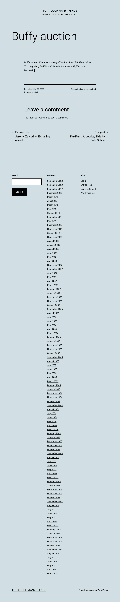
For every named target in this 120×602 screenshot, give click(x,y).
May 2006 (51, 325)
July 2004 (51, 413)
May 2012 (51, 209)
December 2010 (54, 225)
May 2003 (51, 469)
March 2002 (52, 525)
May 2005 (51, 373)
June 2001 (52, 561)
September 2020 (55, 185)
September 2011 (55, 217)
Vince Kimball (32, 92)
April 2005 (52, 377)
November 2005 (54, 349)
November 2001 (54, 541)
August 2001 (53, 553)
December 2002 (54, 489)
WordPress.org (88, 193)
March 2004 (52, 429)
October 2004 (53, 401)
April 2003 (52, 473)
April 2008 (52, 261)
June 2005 (52, 369)
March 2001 (52, 573)
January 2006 (53, 341)
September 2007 (55, 269)
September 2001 (55, 549)
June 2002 (52, 513)
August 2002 (53, 505)
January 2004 (53, 437)
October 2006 (53, 305)
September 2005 (55, 357)
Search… (16, 175)
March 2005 (52, 381)
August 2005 (53, 361)
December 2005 (54, 345)
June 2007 (52, 273)
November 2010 (54, 229)
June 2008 (52, 253)
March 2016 (52, 197)
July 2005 (51, 365)
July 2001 (51, 557)
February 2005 (54, 385)
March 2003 (52, 477)
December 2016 (54, 193)
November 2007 (54, 265)
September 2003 (55, 453)
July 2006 (51, 317)
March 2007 (52, 285)
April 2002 (52, 521)
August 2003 (53, 457)
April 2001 (52, 569)
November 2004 (54, 397)
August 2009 (53, 241)
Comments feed (88, 189)
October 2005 (53, 353)
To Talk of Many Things (60, 10)
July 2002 (51, 509)
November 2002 (54, 493)
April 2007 (52, 281)
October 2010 (53, 233)
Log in (83, 181)
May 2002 (51, 517)
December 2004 (54, 393)
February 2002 (54, 529)
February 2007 (54, 289)
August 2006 (53, 313)
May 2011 (51, 221)
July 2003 (51, 461)
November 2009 (54, 237)
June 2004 (52, 417)
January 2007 (53, 293)
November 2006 (54, 301)
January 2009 (53, 245)
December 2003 (54, 441)
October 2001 (53, 545)
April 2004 (52, 425)
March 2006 (52, 333)
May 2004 (51, 421)
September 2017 (55, 189)
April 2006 (52, 329)
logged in (42, 117)
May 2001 (51, 565)
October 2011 (53, 213)
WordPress (103, 590)
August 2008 (53, 249)
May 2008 (51, 257)
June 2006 (52, 321)
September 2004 (55, 405)
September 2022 (55, 181)
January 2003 (53, 485)
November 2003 (54, 445)
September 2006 (55, 309)
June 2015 (52, 201)
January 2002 (53, 533)
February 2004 (54, 433)
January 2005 (53, 389)
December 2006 (54, 297)
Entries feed (86, 185)
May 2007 (51, 277)
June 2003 (52, 465)
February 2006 (54, 337)
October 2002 (53, 497)
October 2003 (53, 449)
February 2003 (54, 481)
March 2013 (52, 205)
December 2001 (54, 537)
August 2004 (53, 409)
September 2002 (55, 501)
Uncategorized (90, 89)
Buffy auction (31, 62)
